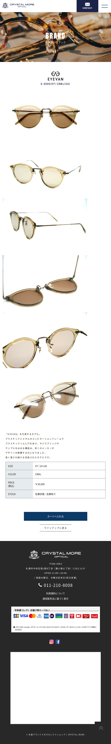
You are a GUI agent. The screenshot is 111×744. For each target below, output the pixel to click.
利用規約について (55, 593)
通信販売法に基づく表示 (55, 598)
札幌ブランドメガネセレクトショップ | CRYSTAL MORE (57, 734)
